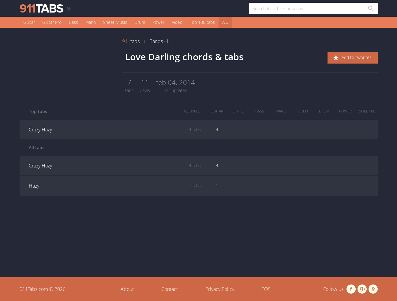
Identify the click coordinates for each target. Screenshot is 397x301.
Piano (90, 22)
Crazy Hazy (115, 129)
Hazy (115, 185)
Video (177, 22)
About (127, 289)
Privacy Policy (219, 289)
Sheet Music (115, 22)
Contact (169, 289)
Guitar (29, 22)
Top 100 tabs (202, 22)
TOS (266, 289)
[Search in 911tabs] (370, 8)
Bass (73, 22)
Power (158, 22)
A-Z (225, 22)
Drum (139, 22)
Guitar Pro (52, 22)
